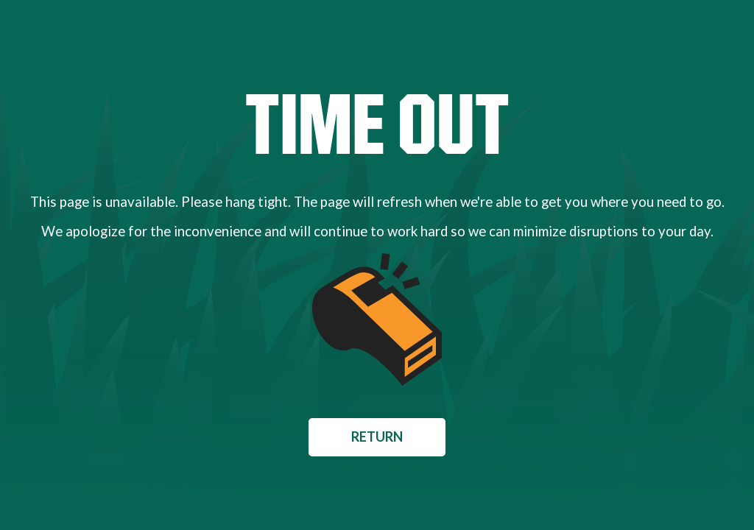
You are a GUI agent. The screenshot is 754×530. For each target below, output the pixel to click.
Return (377, 436)
